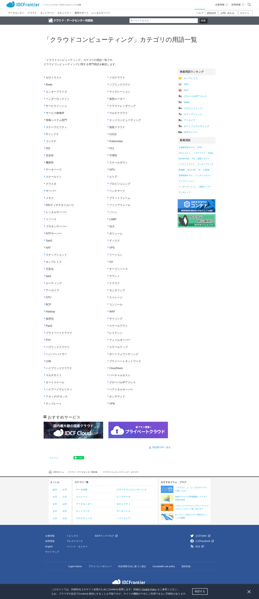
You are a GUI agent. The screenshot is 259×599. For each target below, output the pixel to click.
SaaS (49, 240)
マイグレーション (119, 91)
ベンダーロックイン (58, 98)
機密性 (50, 162)
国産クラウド (117, 127)
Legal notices (75, 566)
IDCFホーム (59, 472)
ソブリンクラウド (119, 84)
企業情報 (50, 535)
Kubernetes (116, 141)
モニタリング (117, 290)
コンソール (115, 304)
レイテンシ (115, 332)
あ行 (55, 489)
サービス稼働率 (55, 113)
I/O (111, 261)
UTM (199, 147)
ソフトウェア (123, 518)
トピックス (72, 535)
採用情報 (50, 541)
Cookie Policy (149, 589)
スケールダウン (118, 162)
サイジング (115, 318)
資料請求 (211, 13)
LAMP (113, 219)
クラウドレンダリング (122, 105)
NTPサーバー (54, 233)
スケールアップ (118, 347)
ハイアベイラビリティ (59, 389)
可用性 (113, 155)
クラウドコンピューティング (132, 489)
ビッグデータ (123, 496)
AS (193, 158)
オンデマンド (117, 396)
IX (199, 170)
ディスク (114, 240)
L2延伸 (206, 170)
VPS (112, 247)
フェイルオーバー (119, 340)
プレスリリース (75, 541)
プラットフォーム (119, 198)
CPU (48, 297)
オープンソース (118, 269)
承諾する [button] (200, 591)
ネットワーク (83, 511)
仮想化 (50, 318)
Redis (49, 84)
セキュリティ (123, 504)
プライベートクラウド (59, 332)
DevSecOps (184, 158)
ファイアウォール (119, 205)
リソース (51, 219)
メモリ (50, 198)
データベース (54, 169)
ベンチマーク (117, 190)
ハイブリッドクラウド (59, 368)
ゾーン (113, 212)
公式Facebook (204, 541)
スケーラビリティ (56, 127)
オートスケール (55, 382)
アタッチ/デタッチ (57, 396)
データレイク (185, 192)
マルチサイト (54, 375)
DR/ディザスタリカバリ (60, 205)
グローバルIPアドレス (122, 382)
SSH (183, 84)
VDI (48, 148)
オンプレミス (54, 261)
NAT (48, 247)
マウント (114, 276)
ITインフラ (52, 134)
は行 (64, 504)
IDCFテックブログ (106, 535)
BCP (48, 304)
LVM (48, 361)
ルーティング (54, 283)
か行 (64, 489)
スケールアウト (118, 325)
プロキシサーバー (56, 226)
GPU (112, 169)
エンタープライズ (56, 91)
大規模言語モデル (187, 147)
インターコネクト (203, 175)
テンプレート (54, 403)
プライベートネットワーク (125, 361)
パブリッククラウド (58, 347)
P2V (48, 340)
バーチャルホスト (119, 375)
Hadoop (50, 311)
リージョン (115, 254)
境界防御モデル (186, 175)
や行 (64, 511)
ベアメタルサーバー (121, 389)
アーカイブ (52, 290)
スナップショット (56, 254)
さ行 (55, 496)
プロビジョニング (119, 183)
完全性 (50, 155)
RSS (199, 546)
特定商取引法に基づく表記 (132, 566)
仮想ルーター (117, 98)
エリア (113, 176)
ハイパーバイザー (56, 354)
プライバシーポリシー (100, 566)
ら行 (55, 518)
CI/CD (113, 134)
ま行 (55, 511)
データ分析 (81, 489)
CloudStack (116, 368)
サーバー (51, 190)
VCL (111, 148)
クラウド (114, 283)
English (49, 546)
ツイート (53, 458)
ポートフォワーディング (123, 354)
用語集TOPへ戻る (161, 447)
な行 (55, 504)
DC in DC (191, 170)
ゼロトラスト (54, 77)
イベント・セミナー (77, 546)
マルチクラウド (118, 113)
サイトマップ (52, 551)
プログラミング (84, 518)
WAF (112, 311)
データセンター (84, 504)
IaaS (48, 276)
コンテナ (51, 141)
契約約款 (186, 566)
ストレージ (115, 297)
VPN (112, 403)
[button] (189, 594)
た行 (64, 496)
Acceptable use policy (164, 566)
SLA (111, 226)
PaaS (49, 325)
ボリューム (115, 233)
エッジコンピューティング (125, 120)
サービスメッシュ (56, 105)
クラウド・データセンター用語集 (82, 472)
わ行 (64, 518)
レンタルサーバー (56, 212)
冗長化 (50, 269)
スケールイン (54, 176)
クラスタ (51, 183)
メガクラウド (117, 77)
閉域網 (182, 170)
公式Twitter (202, 535)
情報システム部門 (56, 120)
